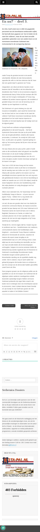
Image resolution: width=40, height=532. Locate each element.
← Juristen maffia (8, 305)
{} (26, 351)
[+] (29, 351)
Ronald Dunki (9, 24)
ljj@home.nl (12, 445)
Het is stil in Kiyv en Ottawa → (31, 306)
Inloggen (35, 338)
